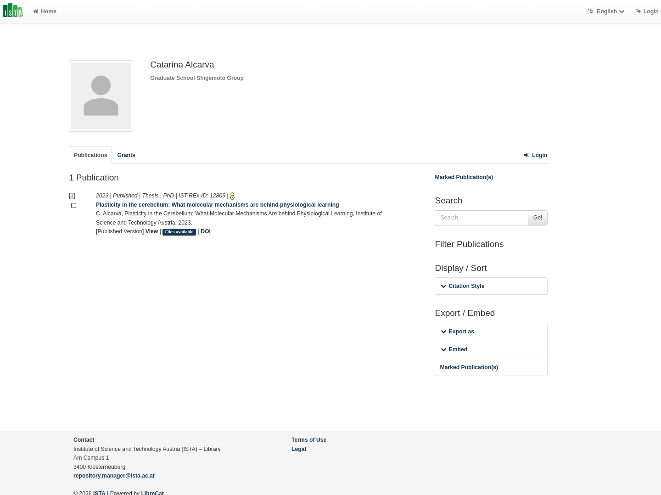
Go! (538, 217)
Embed (454, 349)
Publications (90, 155)
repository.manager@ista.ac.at (114, 475)
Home (44, 11)
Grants (126, 155)
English (607, 11)
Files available (179, 232)
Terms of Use (308, 440)
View (152, 231)
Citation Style (462, 286)
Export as (457, 331)
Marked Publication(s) (464, 177)
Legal (298, 449)
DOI (206, 231)
